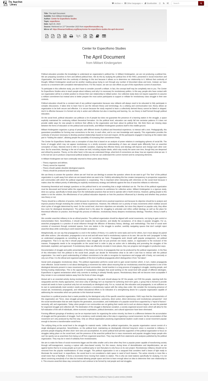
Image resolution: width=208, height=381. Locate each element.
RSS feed (88, 377)
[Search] (185, 3)
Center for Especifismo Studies (64, 19)
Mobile (129, 377)
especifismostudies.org (93, 27)
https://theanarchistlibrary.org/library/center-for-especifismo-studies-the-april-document (88, 29)
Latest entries (119, 377)
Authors (102, 377)
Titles (96, 377)
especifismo (55, 21)
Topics (110, 377)
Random (79, 377)
